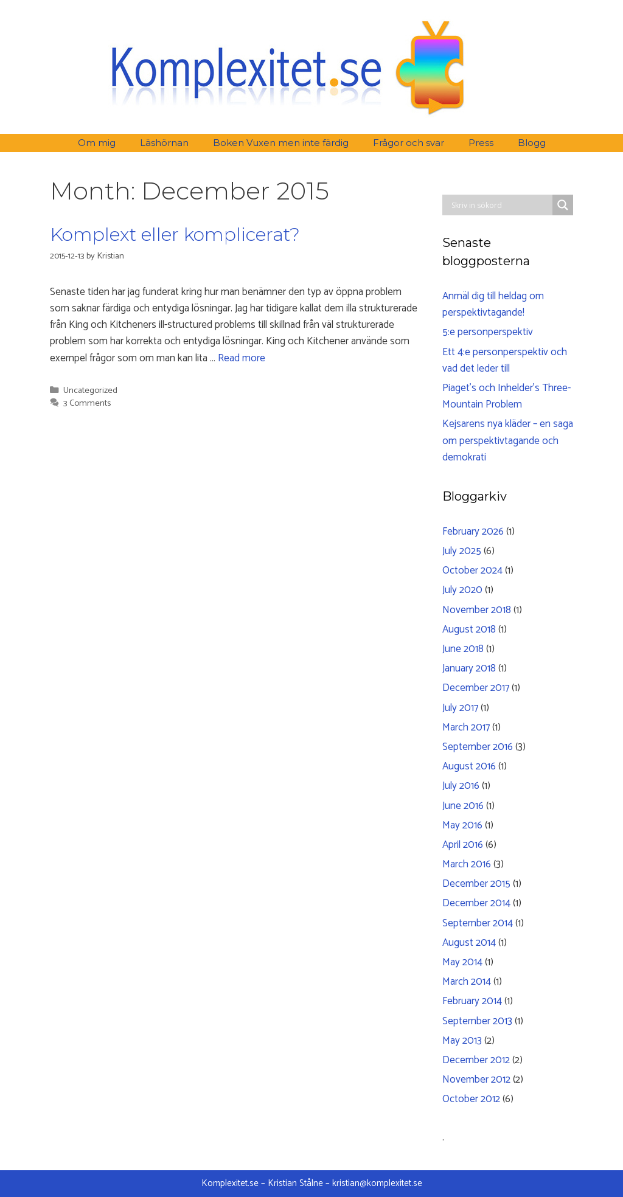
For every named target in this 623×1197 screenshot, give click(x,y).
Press (480, 142)
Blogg (532, 142)
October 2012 (471, 1099)
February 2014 (472, 1001)
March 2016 (466, 864)
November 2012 (476, 1079)
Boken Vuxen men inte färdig (281, 142)
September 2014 (477, 923)
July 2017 (460, 707)
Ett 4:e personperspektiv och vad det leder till (504, 360)
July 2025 (461, 551)
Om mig (97, 142)
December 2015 (476, 883)
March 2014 (466, 981)
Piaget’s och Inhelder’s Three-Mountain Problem (506, 396)
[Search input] (500, 205)
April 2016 (462, 844)
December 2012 (476, 1060)
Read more (241, 358)
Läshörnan (164, 142)
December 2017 (475, 687)
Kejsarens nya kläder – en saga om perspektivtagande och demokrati (507, 440)
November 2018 (476, 610)
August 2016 (469, 766)
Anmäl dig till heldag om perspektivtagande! (493, 304)
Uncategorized (90, 390)
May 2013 (462, 1040)
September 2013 (477, 1021)
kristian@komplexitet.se (377, 1183)
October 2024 (472, 570)
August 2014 (469, 942)
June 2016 (463, 805)
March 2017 (466, 727)
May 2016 (462, 825)
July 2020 (462, 589)
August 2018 (469, 629)
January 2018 (469, 668)
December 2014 (476, 903)
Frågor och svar (408, 142)
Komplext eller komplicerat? (175, 234)
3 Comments (87, 403)
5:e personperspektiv (487, 332)
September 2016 (477, 746)
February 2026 (473, 531)
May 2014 (462, 962)
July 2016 (460, 785)
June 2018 (463, 648)
